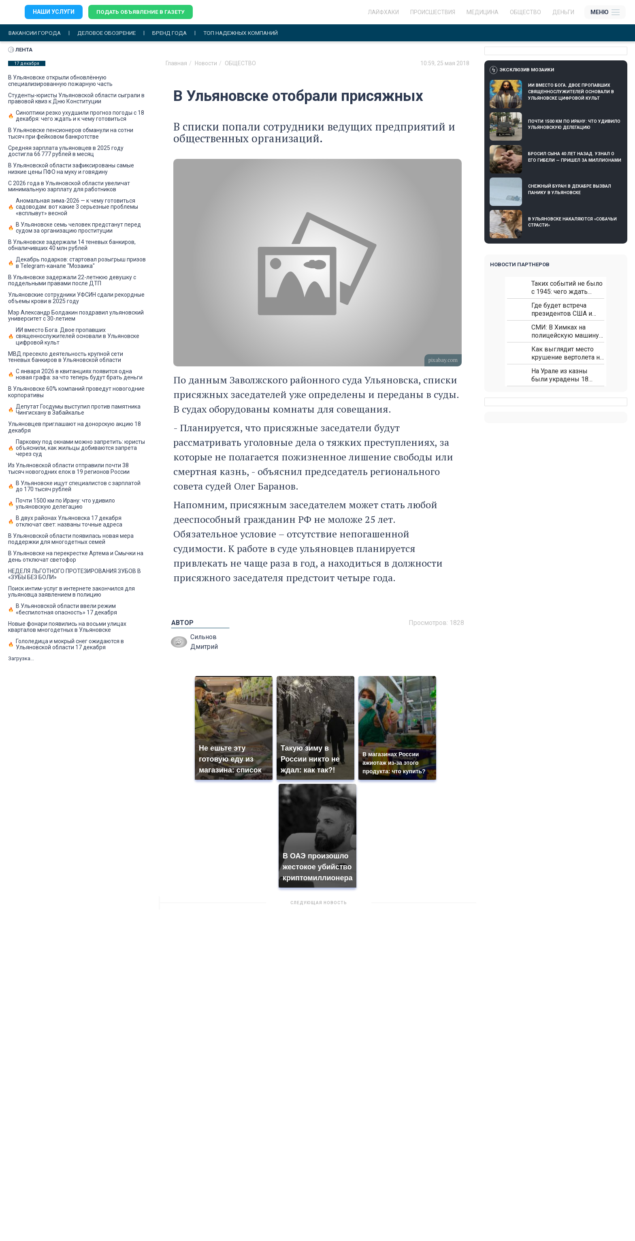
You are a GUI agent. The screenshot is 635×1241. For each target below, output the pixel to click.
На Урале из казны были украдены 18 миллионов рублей (560, 375)
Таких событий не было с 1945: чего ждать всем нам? (567, 288)
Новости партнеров (520, 265)
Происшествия (432, 12)
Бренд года (175, 33)
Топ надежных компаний (249, 33)
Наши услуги (54, 12)
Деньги (563, 12)
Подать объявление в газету (141, 12)
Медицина (483, 12)
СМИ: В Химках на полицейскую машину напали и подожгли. (565, 332)
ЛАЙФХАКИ (383, 12)
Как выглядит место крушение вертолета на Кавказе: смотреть (567, 354)
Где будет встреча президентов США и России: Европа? (561, 310)
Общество (525, 12)
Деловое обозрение (110, 33)
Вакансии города (36, 33)
